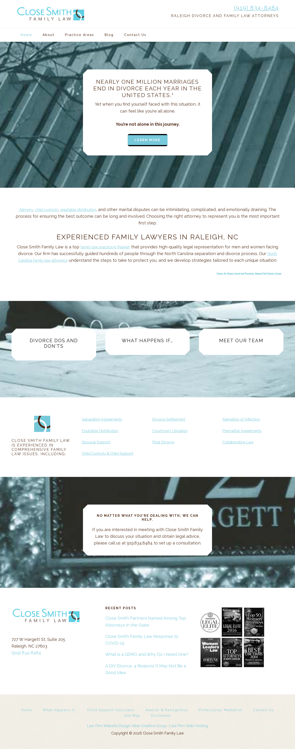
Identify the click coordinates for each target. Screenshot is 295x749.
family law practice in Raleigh (105, 246)
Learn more (148, 140)
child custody (44, 209)
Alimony (21, 209)
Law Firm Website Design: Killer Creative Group (127, 726)
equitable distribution (80, 209)
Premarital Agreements (245, 430)
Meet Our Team (241, 340)
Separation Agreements (105, 419)
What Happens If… (147, 340)
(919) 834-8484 (256, 7)
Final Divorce (165, 442)
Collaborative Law (240, 442)
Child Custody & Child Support (111, 453)
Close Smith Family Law (50, 14)
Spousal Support (98, 442)
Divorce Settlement (171, 419)
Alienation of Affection (244, 419)
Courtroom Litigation (172, 430)
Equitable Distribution (103, 430)
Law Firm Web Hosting (188, 726)
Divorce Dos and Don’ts (54, 343)
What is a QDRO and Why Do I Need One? (146, 654)
